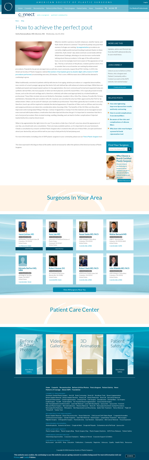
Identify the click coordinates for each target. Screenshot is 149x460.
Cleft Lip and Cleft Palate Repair (101, 415)
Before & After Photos (54, 8)
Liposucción (120, 425)
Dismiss (130, 456)
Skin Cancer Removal (111, 420)
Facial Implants (67, 401)
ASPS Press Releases (114, 431)
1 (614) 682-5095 (115, 246)
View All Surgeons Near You (74, 290)
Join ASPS (58, 442)
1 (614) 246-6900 (85, 246)
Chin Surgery (92, 399)
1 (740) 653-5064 (25, 246)
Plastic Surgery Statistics (98, 431)
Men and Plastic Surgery (53, 406)
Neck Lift (93, 406)
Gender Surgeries (69, 417)
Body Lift (91, 395)
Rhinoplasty (68, 408)
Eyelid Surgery (50, 401)
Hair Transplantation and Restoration (58, 404)
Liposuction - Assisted (117, 404)
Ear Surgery (121, 399)
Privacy (17, 457)
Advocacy (105, 442)
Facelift (58, 401)
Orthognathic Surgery (65, 420)
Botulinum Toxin (100, 395)
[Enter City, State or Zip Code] (118, 149)
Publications (79, 442)
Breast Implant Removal (53, 397)
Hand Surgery (95, 417)
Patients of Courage (53, 390)
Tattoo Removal (118, 408)
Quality (111, 442)
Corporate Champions (71, 437)
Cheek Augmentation (69, 399)
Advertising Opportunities (54, 437)
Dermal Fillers (112, 399)
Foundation (99, 8)
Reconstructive (39, 8)
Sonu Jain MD (54, 234)
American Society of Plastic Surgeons (74, 2)
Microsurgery (122, 417)
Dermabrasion (101, 399)
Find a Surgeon (69, 8)
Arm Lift (71, 395)
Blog (22, 21)
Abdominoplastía (51, 425)
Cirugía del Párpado (89, 425)
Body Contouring (80, 395)
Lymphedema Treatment (109, 417)
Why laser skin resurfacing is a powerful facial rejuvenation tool (121, 131)
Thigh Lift (128, 408)
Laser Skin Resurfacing (92, 404)
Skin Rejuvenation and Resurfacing (84, 408)
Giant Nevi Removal (83, 417)
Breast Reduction (93, 397)
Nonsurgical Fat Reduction (54, 408)
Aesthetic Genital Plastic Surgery (56, 395)
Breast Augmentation (114, 395)
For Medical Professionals (139, 8)
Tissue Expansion (125, 420)
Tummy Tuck (58, 410)
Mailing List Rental (86, 437)
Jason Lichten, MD (26, 234)
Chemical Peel (81, 399)
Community (88, 442)
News (91, 8)
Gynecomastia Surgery (104, 401)
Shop (64, 442)
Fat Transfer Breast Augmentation (84, 401)
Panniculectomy (79, 420)
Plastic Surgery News (53, 431)
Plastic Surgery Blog (67, 431)
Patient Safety (82, 8)
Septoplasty (99, 420)
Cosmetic (28, 8)
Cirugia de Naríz (77, 425)
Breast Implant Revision (70, 397)
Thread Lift (49, 410)
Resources (128, 442)
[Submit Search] (129, 149)
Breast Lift (82, 397)
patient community (59, 15)
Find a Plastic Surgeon (91, 137)
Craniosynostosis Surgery (54, 417)
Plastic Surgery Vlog (81, 431)
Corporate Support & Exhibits (102, 437)
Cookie (26, 457)
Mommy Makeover (82, 406)
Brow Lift (103, 397)
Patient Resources (124, 180)
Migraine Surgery (51, 420)
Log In (146, 2)
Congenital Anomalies (121, 415)
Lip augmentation (82, 47)
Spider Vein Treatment (104, 408)
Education (71, 442)
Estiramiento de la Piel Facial (106, 425)
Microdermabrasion (69, 406)
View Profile (29, 248)
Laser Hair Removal (77, 404)
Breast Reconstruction (70, 415)
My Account (50, 442)
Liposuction (104, 404)
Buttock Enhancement (53, 399)
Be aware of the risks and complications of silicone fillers (119, 122)
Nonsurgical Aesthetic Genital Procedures (110, 406)
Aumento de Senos (64, 425)
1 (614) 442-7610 (25, 282)
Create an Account (120, 87)
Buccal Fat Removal (114, 397)
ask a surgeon (43, 15)
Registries (97, 442)
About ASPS (66, 390)
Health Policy (119, 442)
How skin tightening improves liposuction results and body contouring (121, 106)
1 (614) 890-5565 (55, 280)
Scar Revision (89, 420)
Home (20, 8)
